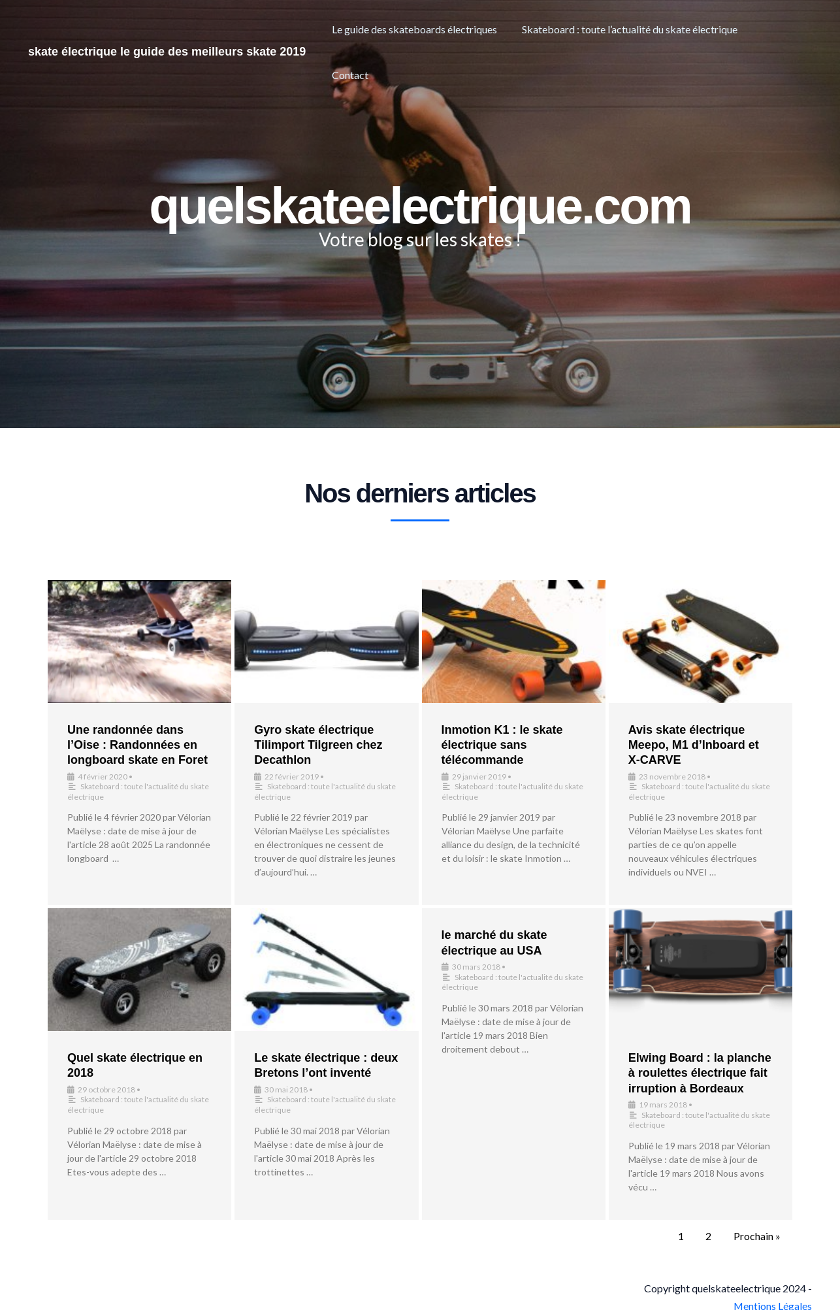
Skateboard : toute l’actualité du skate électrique (636, 29)
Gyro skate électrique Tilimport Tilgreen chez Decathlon (318, 745)
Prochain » (757, 1236)
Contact (783, 29)
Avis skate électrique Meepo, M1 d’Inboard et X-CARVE (693, 745)
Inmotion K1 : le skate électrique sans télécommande (502, 745)
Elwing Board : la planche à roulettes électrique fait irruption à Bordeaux (699, 1073)
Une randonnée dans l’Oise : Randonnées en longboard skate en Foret (137, 745)
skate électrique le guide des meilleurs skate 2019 (167, 28)
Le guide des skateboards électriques (425, 29)
